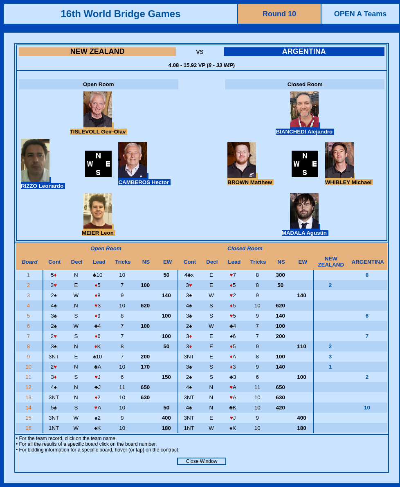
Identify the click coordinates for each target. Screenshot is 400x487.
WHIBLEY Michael (349, 179)
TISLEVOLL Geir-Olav (98, 128)
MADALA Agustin (305, 230)
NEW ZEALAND (97, 51)
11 (29, 377)
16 (29, 428)
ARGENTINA (304, 51)
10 (29, 367)
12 (29, 387)
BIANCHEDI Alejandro (305, 128)
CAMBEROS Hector (144, 179)
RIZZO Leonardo (43, 183)
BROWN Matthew (250, 179)
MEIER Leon (98, 230)
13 (29, 397)
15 (29, 418)
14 (29, 408)
